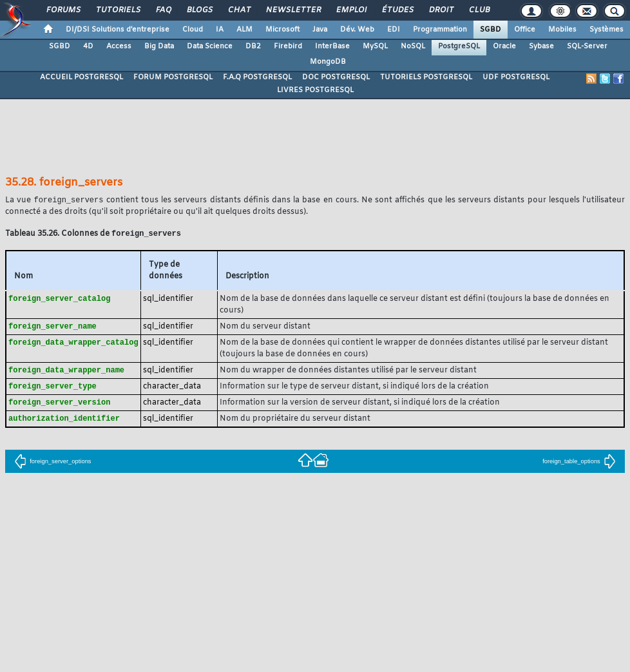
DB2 (253, 46)
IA (220, 29)
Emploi (350, 10)
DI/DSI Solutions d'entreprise (117, 29)
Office (524, 29)
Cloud (192, 29)
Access (118, 46)
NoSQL (413, 46)
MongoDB (328, 61)
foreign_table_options (579, 466)
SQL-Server (587, 46)
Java (319, 29)
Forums (62, 10)
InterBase (332, 46)
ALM (244, 29)
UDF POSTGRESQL (515, 77)
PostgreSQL (459, 46)
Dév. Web (357, 29)
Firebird (288, 46)
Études (397, 10)
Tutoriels (117, 10)
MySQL (375, 46)
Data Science (210, 46)
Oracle (504, 46)
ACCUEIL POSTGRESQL (81, 77)
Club (478, 10)
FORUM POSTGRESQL (173, 77)
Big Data (159, 46)
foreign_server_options (52, 466)
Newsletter (292, 10)
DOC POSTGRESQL (336, 77)
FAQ (163, 10)
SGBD (490, 29)
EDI (393, 29)
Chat (238, 10)
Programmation (440, 29)
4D (88, 46)
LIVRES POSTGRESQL (315, 90)
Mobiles (562, 29)
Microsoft (282, 29)
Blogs (199, 10)
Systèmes (606, 29)
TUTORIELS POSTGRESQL (426, 77)
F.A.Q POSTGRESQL (257, 77)
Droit (440, 10)
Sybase (541, 46)
